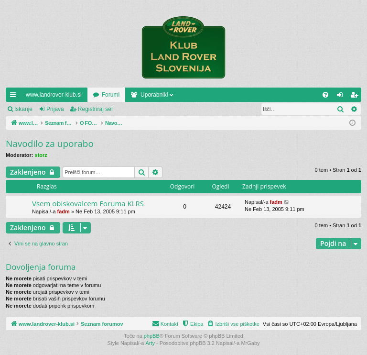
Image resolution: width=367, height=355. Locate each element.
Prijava (55, 109)
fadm (63, 211)
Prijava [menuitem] (342, 96)
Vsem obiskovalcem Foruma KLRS (88, 203)
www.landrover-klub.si (54, 94)
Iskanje (23, 109)
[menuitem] (325, 95)
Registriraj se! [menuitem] (356, 96)
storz (41, 155)
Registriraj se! (95, 109)
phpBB (152, 336)
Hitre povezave (15, 96)
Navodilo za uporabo (50, 143)
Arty (150, 343)
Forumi (110, 94)
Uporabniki (154, 94)
